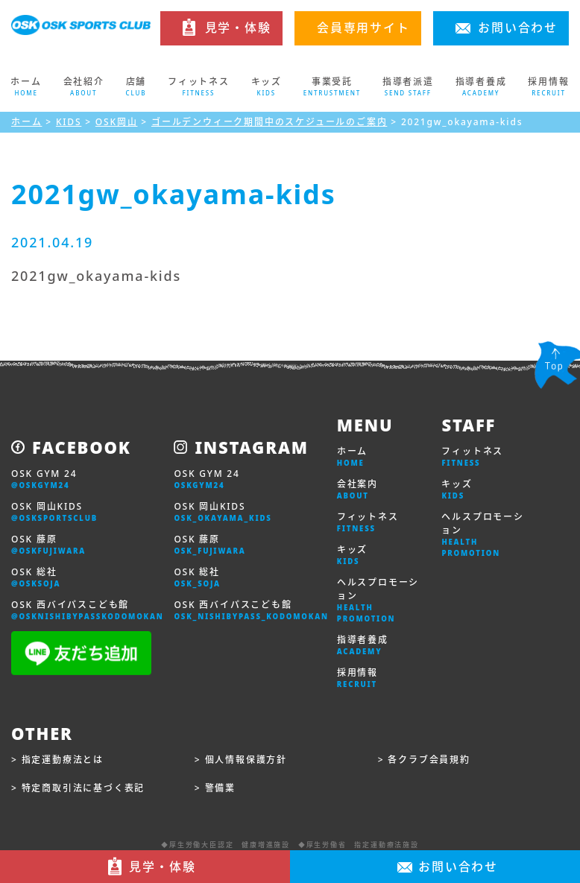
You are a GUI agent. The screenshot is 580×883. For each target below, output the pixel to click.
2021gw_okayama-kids (96, 276)
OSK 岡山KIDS (54, 512)
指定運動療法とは (63, 759)
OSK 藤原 (48, 545)
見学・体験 (238, 27)
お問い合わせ (518, 27)
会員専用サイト (363, 27)
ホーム (26, 86)
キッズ (352, 555)
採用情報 (357, 678)
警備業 (220, 788)
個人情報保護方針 (246, 759)
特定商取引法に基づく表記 (83, 788)
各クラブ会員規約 (429, 759)
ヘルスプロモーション (378, 600)
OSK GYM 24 (44, 479)
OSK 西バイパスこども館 (87, 610)
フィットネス (368, 522)
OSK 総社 (35, 577)
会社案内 (357, 489)
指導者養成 (362, 645)
